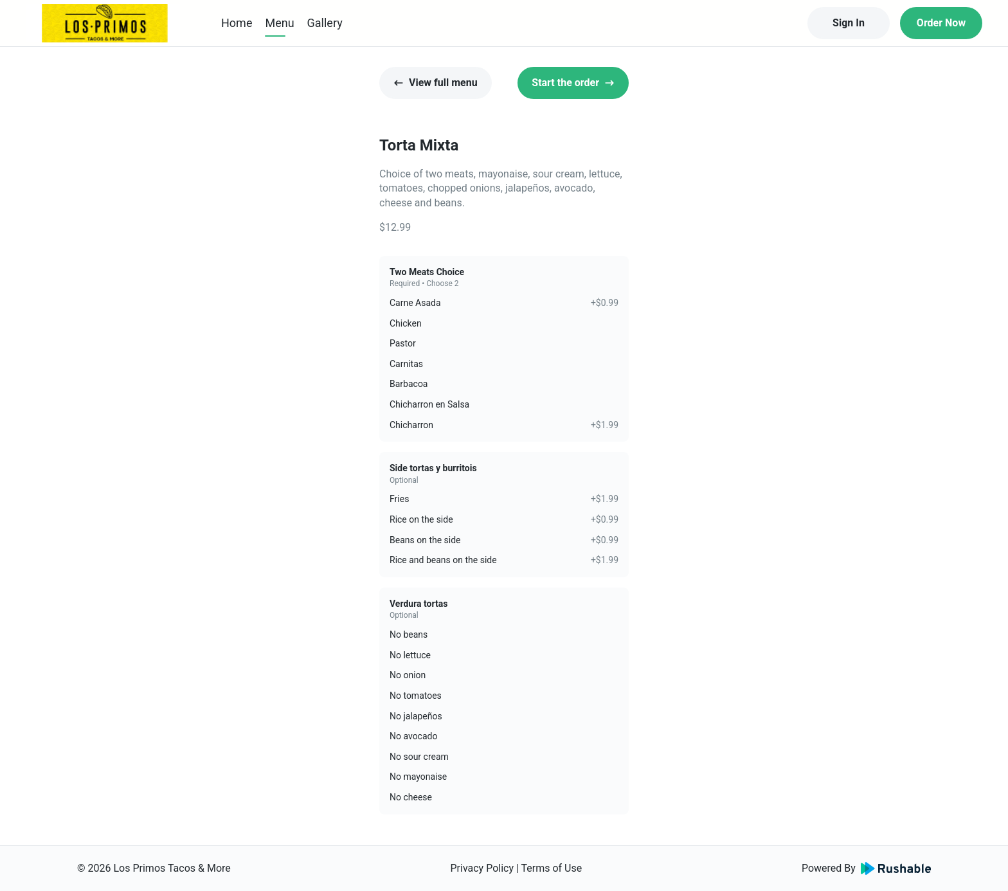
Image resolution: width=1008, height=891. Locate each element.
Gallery (325, 23)
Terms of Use (551, 868)
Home (236, 23)
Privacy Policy (482, 868)
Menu (279, 23)
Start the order (573, 82)
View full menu (435, 82)
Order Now (941, 23)
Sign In (849, 23)
